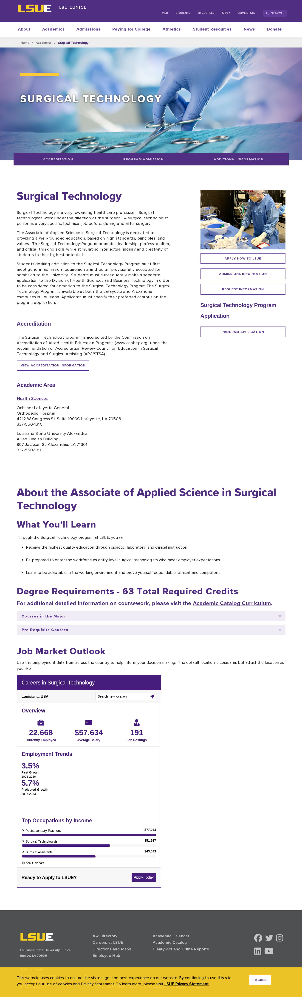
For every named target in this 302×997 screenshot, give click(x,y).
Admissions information (243, 274)
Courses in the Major (152, 616)
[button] (258, 938)
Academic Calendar (171, 936)
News (249, 29)
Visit (165, 13)
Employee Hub (106, 955)
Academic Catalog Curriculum (232, 603)
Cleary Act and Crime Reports (181, 949)
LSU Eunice (73, 7)
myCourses (206, 13)
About (24, 29)
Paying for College (131, 29)
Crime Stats (246, 13)
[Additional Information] (239, 159)
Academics (53, 29)
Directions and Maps (112, 949)
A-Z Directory (105, 936)
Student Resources (212, 29)
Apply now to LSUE (243, 258)
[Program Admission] (143, 159)
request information (243, 289)
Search (275, 13)
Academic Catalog (170, 942)
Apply (226, 13)
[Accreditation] (58, 159)
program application (243, 332)
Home (24, 42)
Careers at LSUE (108, 942)
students (183, 13)
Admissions (88, 29)
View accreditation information (53, 365)
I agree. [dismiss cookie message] (260, 980)
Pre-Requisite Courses (152, 630)
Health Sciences (32, 398)
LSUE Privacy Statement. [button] (186, 984)
